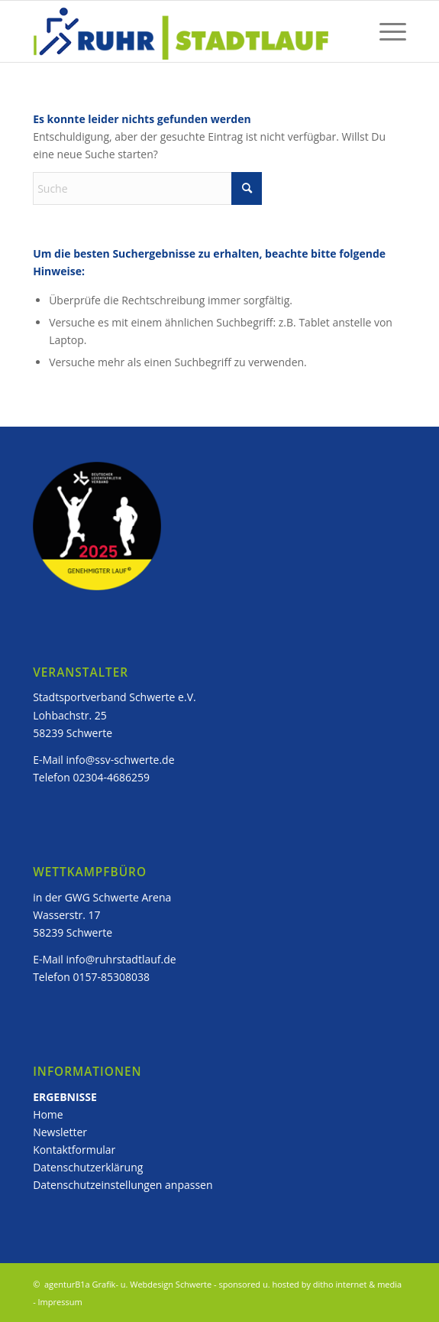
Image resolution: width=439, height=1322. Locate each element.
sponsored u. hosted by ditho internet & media (310, 1284)
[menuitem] (385, 31)
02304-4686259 (111, 777)
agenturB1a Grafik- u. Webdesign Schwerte (126, 1284)
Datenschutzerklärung (88, 1167)
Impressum (60, 1301)
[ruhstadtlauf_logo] (182, 31)
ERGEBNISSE (65, 1097)
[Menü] (385, 31)
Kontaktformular (74, 1149)
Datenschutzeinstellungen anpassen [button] (122, 1184)
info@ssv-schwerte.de (120, 759)
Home (48, 1114)
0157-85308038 (111, 977)
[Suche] (147, 188)
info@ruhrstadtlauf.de (121, 959)
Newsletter (61, 1132)
